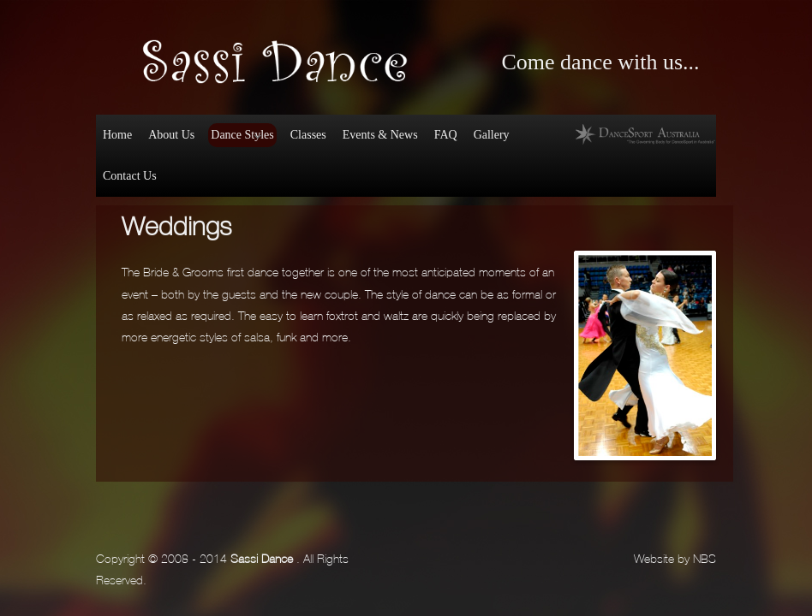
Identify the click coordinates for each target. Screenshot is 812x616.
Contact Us (130, 175)
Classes (308, 134)
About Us (171, 134)
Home (117, 134)
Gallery (492, 134)
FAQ (445, 134)
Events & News (380, 134)
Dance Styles (240, 137)
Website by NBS (675, 557)
